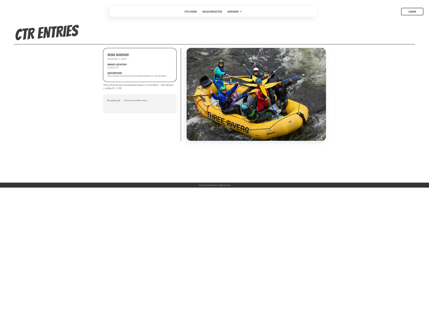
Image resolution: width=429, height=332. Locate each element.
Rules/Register (212, 11)
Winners (234, 11)
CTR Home (190, 11)
